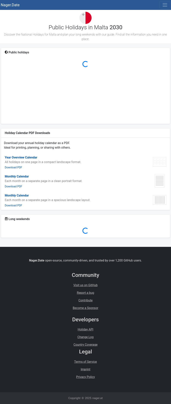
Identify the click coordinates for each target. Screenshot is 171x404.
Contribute (85, 300)
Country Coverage (85, 344)
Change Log (86, 337)
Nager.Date (10, 5)
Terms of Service (85, 362)
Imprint (85, 369)
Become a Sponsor (85, 308)
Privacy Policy (85, 377)
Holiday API (85, 329)
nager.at (97, 398)
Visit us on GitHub (85, 285)
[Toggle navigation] (165, 5)
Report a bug (85, 293)
